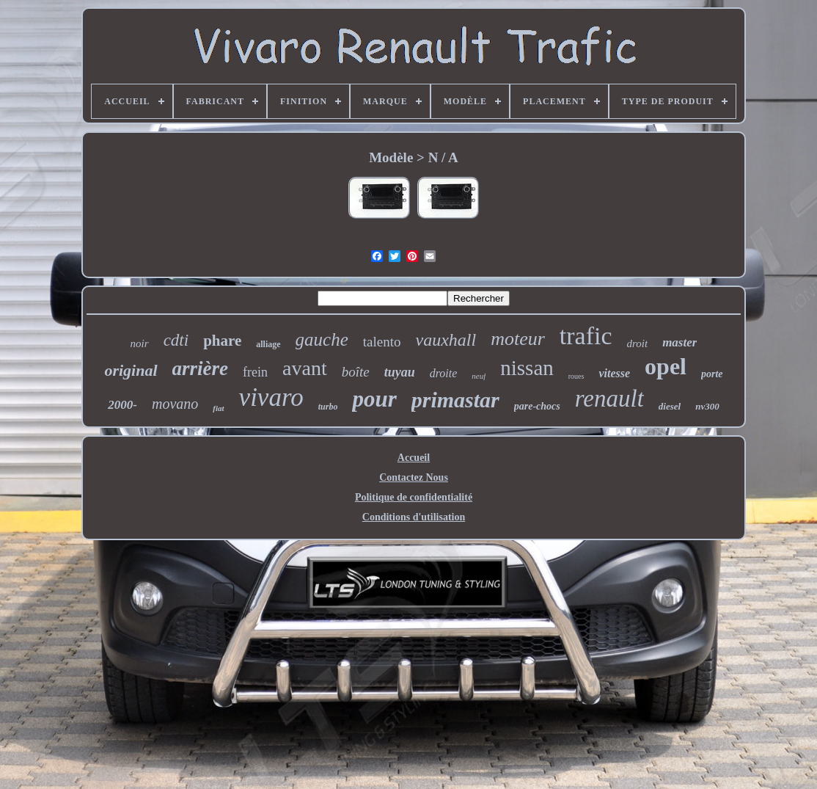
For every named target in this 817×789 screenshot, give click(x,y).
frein (255, 372)
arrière (200, 368)
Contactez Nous (413, 477)
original (130, 370)
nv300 (707, 406)
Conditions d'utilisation (413, 517)
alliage (268, 344)
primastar (455, 400)
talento (382, 341)
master (679, 342)
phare (222, 340)
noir (140, 343)
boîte (356, 371)
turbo (328, 406)
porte (712, 373)
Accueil (413, 457)
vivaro (271, 397)
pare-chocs (537, 406)
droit (637, 343)
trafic (586, 335)
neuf (479, 375)
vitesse (614, 373)
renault (609, 398)
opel (665, 366)
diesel (670, 406)
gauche (322, 339)
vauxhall (445, 339)
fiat (218, 408)
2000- (122, 405)
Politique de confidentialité (413, 497)
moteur (518, 338)
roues (576, 376)
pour (374, 399)
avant (304, 368)
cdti (176, 340)
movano (175, 404)
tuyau (399, 372)
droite (444, 373)
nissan (527, 367)
